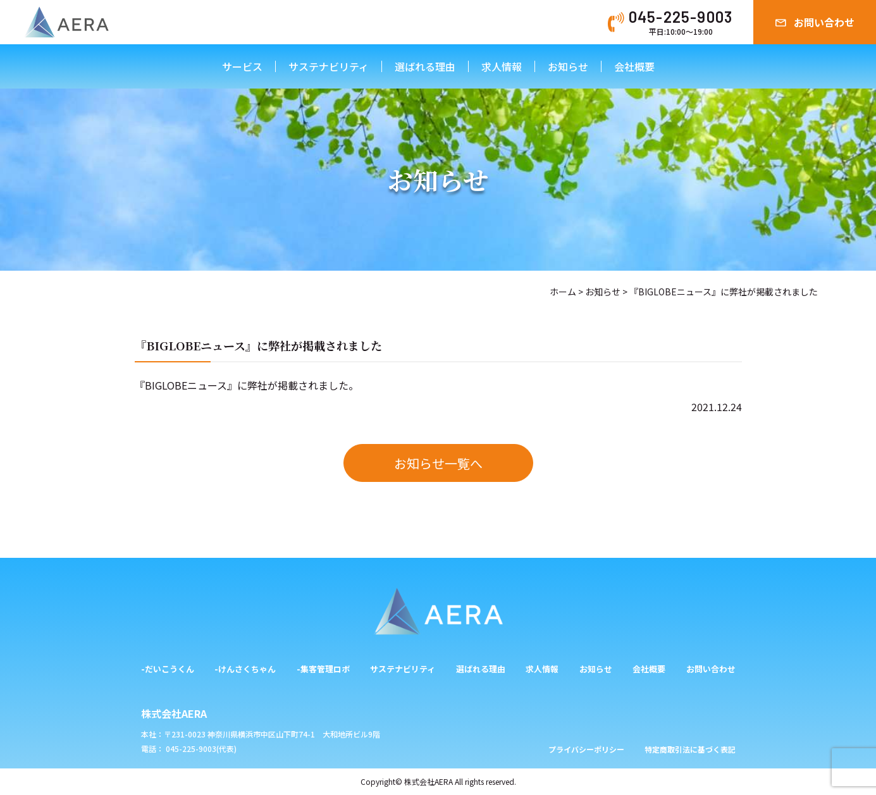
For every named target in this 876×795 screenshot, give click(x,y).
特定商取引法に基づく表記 (690, 749)
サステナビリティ (328, 66)
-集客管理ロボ (323, 669)
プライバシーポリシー (586, 749)
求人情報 (501, 66)
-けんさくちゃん (245, 669)
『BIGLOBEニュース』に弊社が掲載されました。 (247, 385)
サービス (242, 66)
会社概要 (634, 66)
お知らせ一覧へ (438, 463)
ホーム (563, 291)
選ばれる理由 (425, 66)
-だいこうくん (167, 669)
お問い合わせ (824, 22)
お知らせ (568, 66)
